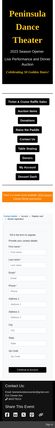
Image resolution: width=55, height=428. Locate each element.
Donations (27, 120)
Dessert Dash (27, 176)
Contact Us (27, 139)
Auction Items (27, 111)
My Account (27, 167)
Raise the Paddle (27, 129)
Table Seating (27, 148)
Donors (27, 158)
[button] (41, 414)
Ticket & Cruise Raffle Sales (27, 101)
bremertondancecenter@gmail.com (30, 392)
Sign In (49, 424)
